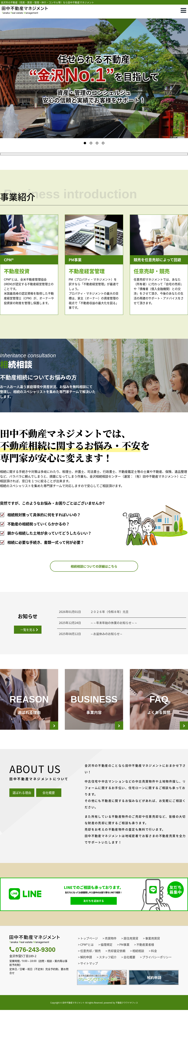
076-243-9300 (32, 990)
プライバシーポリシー (157, 998)
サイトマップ (89, 1004)
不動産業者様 (145, 985)
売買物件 (111, 979)
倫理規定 (106, 985)
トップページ (89, 979)
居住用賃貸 (131, 979)
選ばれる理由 (21, 833)
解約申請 (86, 998)
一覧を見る (27, 670)
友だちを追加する (93, 942)
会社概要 (48, 833)
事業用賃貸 (152, 979)
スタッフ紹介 (108, 998)
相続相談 (138, 991)
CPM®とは (87, 985)
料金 (154, 991)
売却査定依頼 (116, 991)
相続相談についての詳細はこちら (94, 607)
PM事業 (124, 985)
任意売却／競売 (90, 991)
